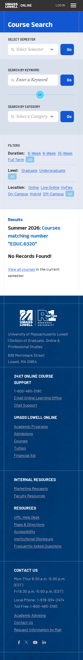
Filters (14, 145)
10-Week (65, 153)
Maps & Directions (29, 524)
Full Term (16, 159)
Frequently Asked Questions (38, 546)
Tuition (20, 448)
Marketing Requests (31, 488)
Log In (60, 5)
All (30, 159)
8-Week (49, 153)
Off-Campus (53, 193)
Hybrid (35, 193)
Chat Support (25, 405)
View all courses (21, 269)
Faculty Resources (29, 495)
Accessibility (24, 531)
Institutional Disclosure (33, 538)
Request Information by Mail (37, 629)
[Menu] (73, 5)
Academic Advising (30, 615)
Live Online (50, 187)
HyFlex (67, 187)
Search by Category (24, 107)
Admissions (23, 433)
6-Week (34, 153)
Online (33, 187)
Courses (21, 440)
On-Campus (18, 193)
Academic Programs (31, 426)
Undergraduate (52, 170)
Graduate (29, 170)
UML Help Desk (26, 517)
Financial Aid (25, 455)
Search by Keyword (23, 70)
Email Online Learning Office (38, 397)
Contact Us (23, 622)
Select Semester (21, 39)
